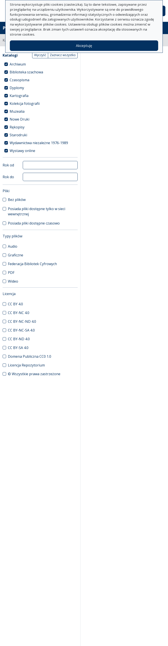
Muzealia (17, 111)
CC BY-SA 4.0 (18, 347)
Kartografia (19, 95)
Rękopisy (17, 127)
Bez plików (17, 199)
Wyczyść (40, 55)
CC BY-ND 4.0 (19, 339)
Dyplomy (17, 87)
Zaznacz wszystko (63, 55)
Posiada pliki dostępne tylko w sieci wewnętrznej (36, 211)
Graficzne (15, 255)
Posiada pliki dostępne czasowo (34, 223)
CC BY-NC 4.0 (18, 312)
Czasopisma (19, 80)
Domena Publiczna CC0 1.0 (29, 356)
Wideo (13, 281)
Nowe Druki (19, 119)
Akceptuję (84, 45)
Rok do (8, 176)
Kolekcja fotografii (25, 103)
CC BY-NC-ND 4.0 (22, 321)
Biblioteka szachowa (26, 72)
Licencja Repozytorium (26, 365)
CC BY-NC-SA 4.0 (21, 330)
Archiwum (18, 64)
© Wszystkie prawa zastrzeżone (34, 373)
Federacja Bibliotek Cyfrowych (32, 263)
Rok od (8, 165)
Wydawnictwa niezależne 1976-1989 (39, 142)
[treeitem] (40, 64)
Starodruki (18, 135)
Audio (12, 246)
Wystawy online (22, 150)
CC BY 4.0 (15, 304)
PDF (11, 272)
